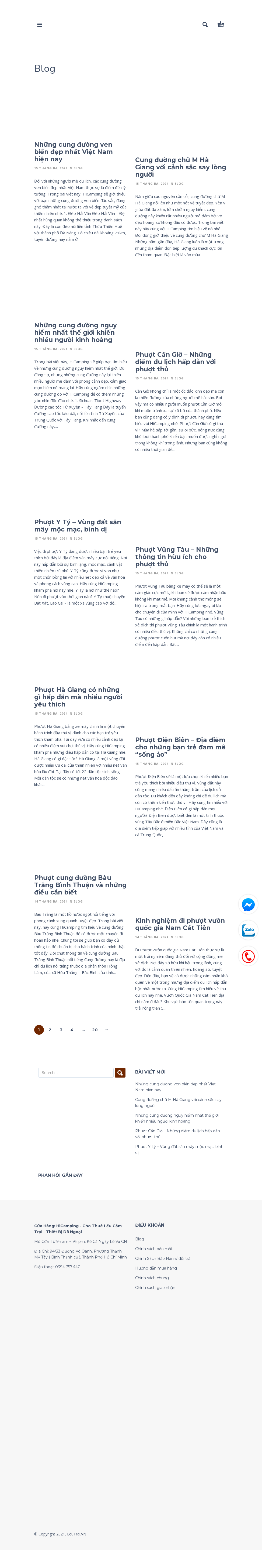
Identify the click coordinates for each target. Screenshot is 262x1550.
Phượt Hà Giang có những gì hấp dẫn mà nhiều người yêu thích (78, 697)
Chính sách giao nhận (155, 1287)
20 (95, 1029)
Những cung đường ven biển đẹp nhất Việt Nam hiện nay (73, 152)
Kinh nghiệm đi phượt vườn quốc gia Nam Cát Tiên (180, 924)
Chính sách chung (152, 1277)
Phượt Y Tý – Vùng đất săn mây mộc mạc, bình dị (77, 525)
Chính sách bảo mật (154, 1248)
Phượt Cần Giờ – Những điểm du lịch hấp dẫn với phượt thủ (175, 362)
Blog (78, 168)
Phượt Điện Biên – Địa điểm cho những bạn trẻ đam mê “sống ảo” (180, 747)
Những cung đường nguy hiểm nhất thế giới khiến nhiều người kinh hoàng (75, 332)
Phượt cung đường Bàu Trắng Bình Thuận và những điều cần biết (80, 885)
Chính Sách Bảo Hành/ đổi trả (162, 1258)
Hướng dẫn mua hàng (156, 1268)
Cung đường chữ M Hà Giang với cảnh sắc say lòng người (180, 167)
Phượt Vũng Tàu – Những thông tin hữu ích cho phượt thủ (176, 557)
